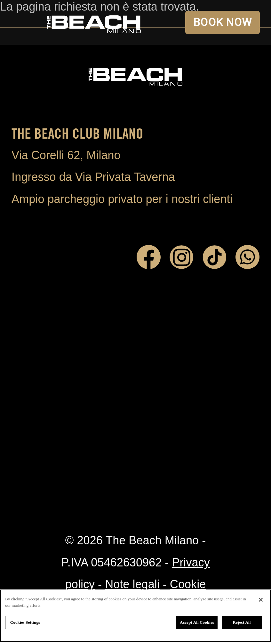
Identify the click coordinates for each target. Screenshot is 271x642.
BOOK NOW (222, 22)
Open (22, 22)
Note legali (132, 584)
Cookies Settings (25, 622)
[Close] (261, 600)
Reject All (242, 622)
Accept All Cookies (197, 622)
